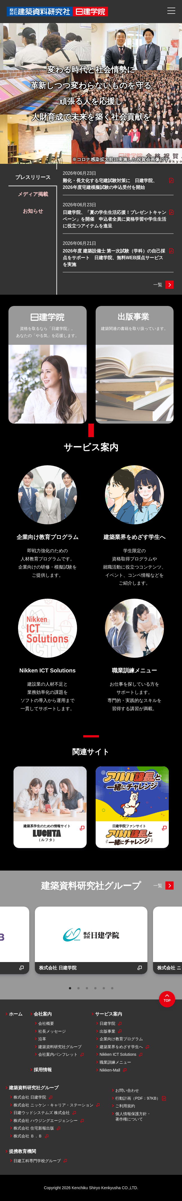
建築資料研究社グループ (91, 886)
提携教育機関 (22, 1151)
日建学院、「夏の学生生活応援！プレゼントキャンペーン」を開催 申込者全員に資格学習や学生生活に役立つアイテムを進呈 (114, 219)
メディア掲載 (33, 194)
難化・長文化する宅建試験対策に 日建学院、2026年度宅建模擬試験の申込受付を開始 (110, 184)
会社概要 (46, 1023)
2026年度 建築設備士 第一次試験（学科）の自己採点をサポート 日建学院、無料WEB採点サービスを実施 (114, 258)
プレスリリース (33, 177)
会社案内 (43, 1014)
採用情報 (43, 1069)
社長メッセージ (52, 1031)
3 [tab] (87, 988)
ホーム (16, 1014)
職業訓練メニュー (115, 1062)
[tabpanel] (91, 940)
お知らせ (33, 211)
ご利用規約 (125, 1106)
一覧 (157, 284)
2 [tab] (78, 988)
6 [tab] (112, 988)
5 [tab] (104, 988)
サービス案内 (91, 447)
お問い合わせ (127, 1090)
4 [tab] (95, 988)
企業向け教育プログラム (121, 1039)
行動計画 (140, 1098)
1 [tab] (70, 988)
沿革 (42, 1039)
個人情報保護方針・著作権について (133, 1116)
